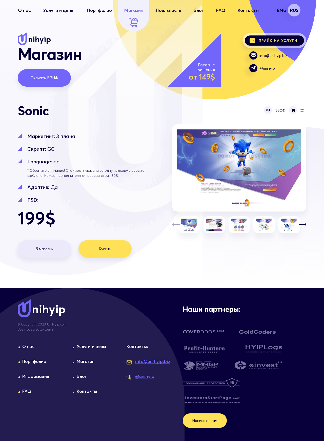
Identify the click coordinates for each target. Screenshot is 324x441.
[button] (302, 224)
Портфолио (99, 17)
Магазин (133, 17)
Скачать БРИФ (44, 77)
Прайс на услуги (273, 40)
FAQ (220, 17)
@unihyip (262, 68)
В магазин (44, 248)
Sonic (239, 168)
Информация (35, 376)
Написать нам (204, 420)
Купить (105, 248)
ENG (282, 10)
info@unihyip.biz (268, 55)
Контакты (248, 17)
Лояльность (168, 17)
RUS (294, 10)
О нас (24, 17)
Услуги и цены (58, 17)
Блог (198, 17)
